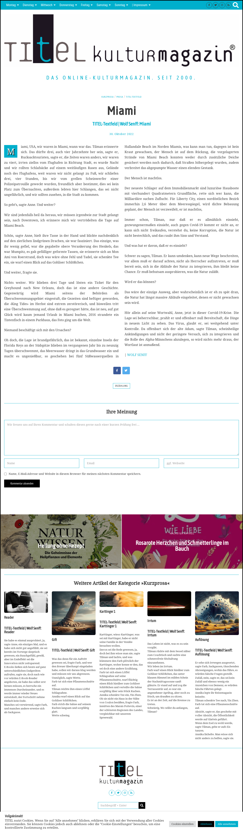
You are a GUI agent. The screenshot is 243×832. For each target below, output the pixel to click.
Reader (9, 617)
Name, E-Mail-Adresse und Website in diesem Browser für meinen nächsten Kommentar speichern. (75, 474)
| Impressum (139, 5)
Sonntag (120, 5)
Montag (11, 5)
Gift (54, 640)
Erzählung (121, 386)
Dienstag (28, 5)
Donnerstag (67, 5)
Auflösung (202, 640)
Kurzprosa (105, 96)
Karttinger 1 (107, 612)
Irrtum (151, 621)
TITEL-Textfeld (135, 96)
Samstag (102, 5)
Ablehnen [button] (206, 824)
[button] (142, 805)
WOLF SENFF (137, 355)
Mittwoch (46, 5)
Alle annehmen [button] (227, 824)
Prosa (119, 96)
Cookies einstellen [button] (182, 824)
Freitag (85, 5)
